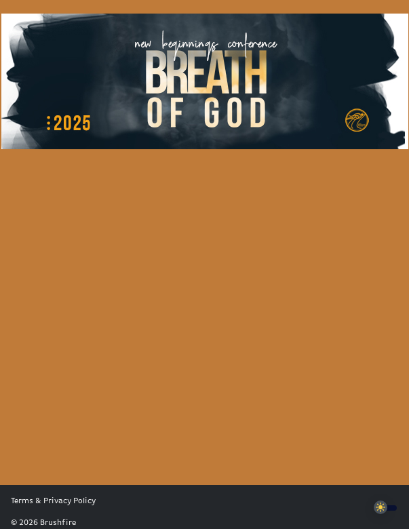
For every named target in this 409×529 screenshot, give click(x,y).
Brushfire (58, 523)
